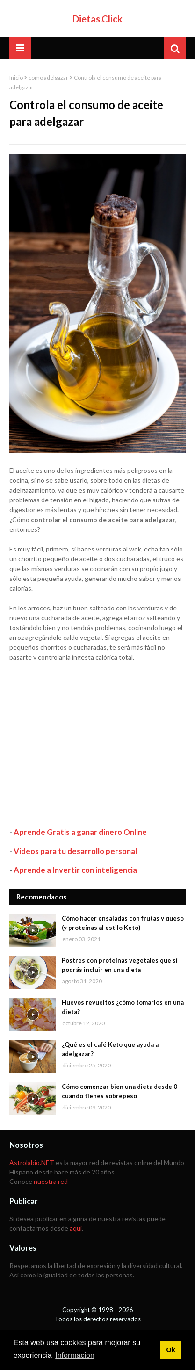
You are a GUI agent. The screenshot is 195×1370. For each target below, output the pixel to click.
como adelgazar (48, 77)
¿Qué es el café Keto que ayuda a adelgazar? (110, 1049)
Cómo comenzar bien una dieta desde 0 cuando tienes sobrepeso (119, 1091)
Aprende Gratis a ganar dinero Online (80, 832)
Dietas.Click (97, 18)
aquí (76, 1228)
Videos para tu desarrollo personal (75, 851)
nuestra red (51, 1181)
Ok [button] (170, 1350)
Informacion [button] (74, 1355)
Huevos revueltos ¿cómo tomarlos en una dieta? (123, 1007)
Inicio (16, 77)
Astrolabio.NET (31, 1163)
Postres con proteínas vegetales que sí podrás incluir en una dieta (120, 965)
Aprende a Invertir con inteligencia (75, 870)
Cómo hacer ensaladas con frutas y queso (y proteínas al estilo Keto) (123, 922)
